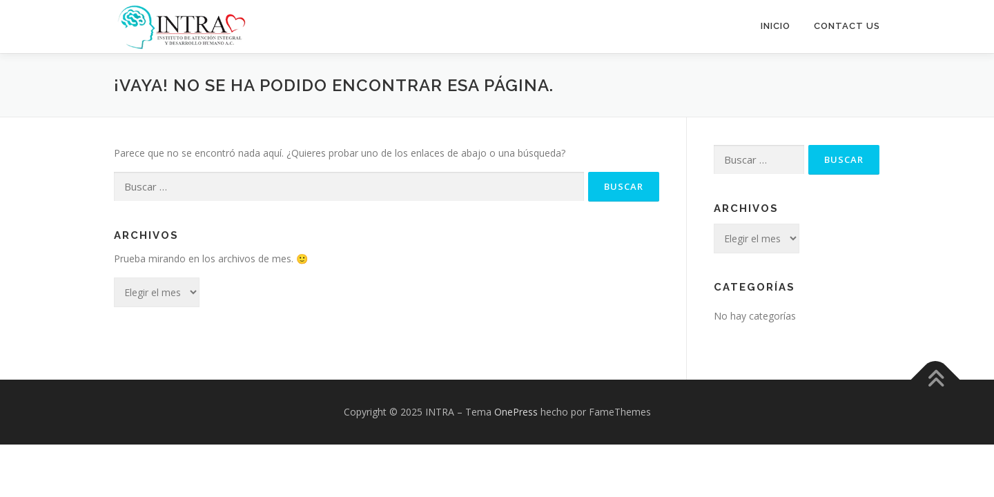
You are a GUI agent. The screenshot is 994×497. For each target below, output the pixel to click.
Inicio (775, 26)
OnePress (516, 411)
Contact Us (847, 26)
